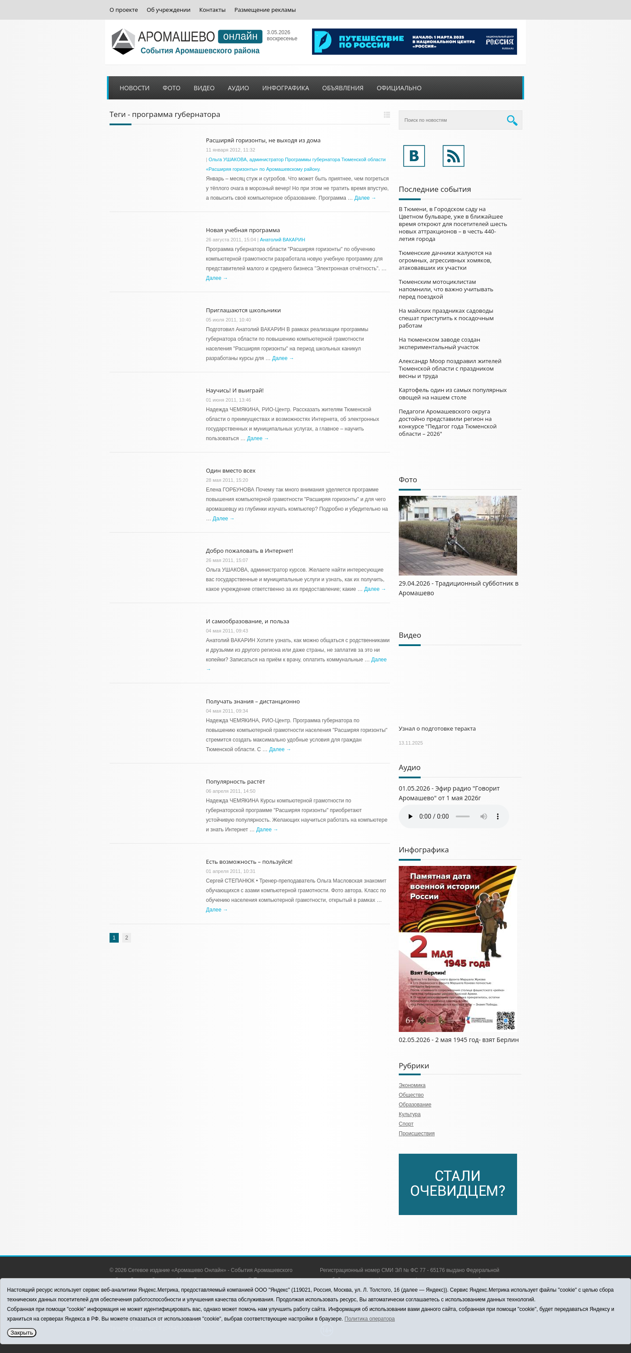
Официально (399, 88)
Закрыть (22, 1332)
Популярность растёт (235, 781)
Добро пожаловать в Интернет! (249, 551)
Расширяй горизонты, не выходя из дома (263, 140)
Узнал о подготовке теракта (437, 728)
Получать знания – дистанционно (253, 701)
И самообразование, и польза (247, 621)
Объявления (342, 88)
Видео (204, 88)
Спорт (406, 1124)
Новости (134, 88)
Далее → (365, 198)
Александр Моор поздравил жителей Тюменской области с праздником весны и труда (450, 368)
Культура (410, 1114)
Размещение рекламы (265, 10)
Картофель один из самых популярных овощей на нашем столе (453, 393)
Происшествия (417, 1133)
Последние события (435, 189)
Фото (172, 88)
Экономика (412, 1085)
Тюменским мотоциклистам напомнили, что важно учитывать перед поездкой (446, 289)
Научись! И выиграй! (235, 390)
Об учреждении (169, 10)
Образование (415, 1105)
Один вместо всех (230, 470)
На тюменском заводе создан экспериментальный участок (439, 343)
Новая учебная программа (243, 230)
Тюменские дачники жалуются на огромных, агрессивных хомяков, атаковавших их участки (445, 260)
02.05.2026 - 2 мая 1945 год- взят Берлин (459, 1039)
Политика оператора (369, 1319)
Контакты (212, 10)
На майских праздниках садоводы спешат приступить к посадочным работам (446, 318)
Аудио (238, 88)
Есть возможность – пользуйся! (249, 861)
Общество (411, 1095)
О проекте (124, 10)
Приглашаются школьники (243, 310)
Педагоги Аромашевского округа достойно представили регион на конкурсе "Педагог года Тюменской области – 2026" (447, 422)
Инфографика (285, 88)
